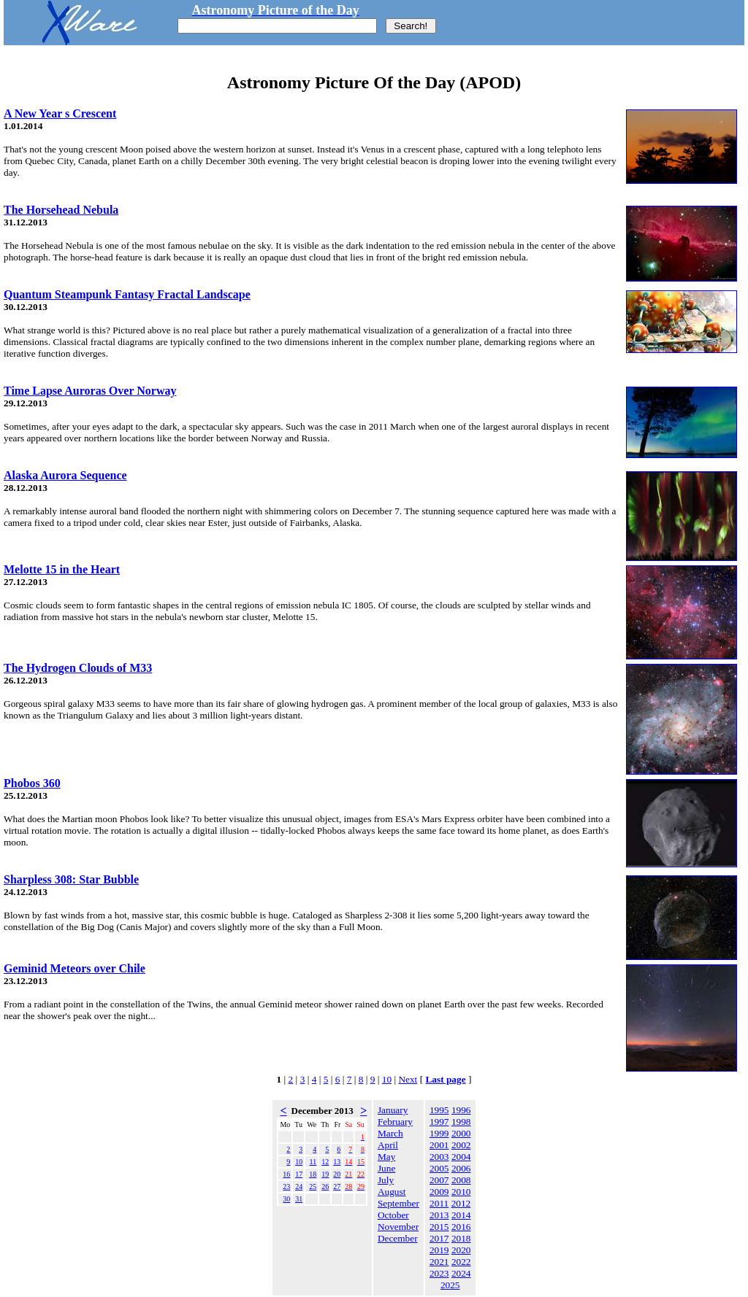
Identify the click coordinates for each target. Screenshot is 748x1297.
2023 (439, 1273)
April (388, 1144)
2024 (461, 1273)
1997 (439, 1121)
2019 (439, 1249)
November (398, 1226)
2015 (439, 1226)
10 (387, 1079)
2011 (439, 1203)
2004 (461, 1156)
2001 (439, 1144)
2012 (461, 1203)
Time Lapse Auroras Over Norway (90, 390)
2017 (439, 1238)
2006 (461, 1168)
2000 (461, 1133)
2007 (439, 1179)
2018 (461, 1238)
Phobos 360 (32, 783)
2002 (461, 1144)
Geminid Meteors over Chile (74, 968)
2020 (461, 1249)
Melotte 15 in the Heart (62, 569)
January (393, 1109)
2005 (439, 1168)
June (386, 1168)
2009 (439, 1191)
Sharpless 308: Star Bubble (71, 879)
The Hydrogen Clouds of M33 (78, 668)
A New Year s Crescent (60, 113)
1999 (439, 1133)
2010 (461, 1191)
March (390, 1133)
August (392, 1191)
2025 (450, 1284)
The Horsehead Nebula (61, 210)
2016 (461, 1226)
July (386, 1179)
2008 (461, 1179)
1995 (439, 1109)
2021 (439, 1261)
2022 (461, 1261)
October (393, 1214)
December (398, 1238)
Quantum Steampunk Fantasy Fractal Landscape (127, 294)
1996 (461, 1109)
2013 (439, 1214)
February (395, 1121)
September (398, 1203)
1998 (461, 1121)
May (386, 1156)
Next (407, 1079)
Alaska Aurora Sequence (65, 475)
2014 (461, 1214)
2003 (439, 1156)
